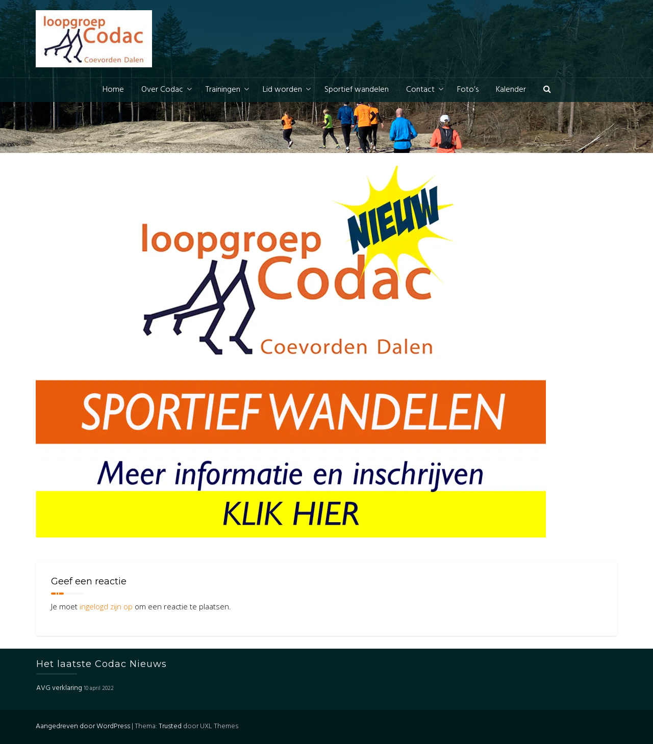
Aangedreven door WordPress (83, 726)
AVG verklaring (59, 688)
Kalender (511, 89)
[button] (547, 90)
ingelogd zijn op (106, 606)
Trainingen (223, 89)
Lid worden (282, 89)
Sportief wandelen (356, 89)
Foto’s (468, 89)
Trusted (170, 726)
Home (113, 89)
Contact (420, 89)
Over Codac (162, 89)
